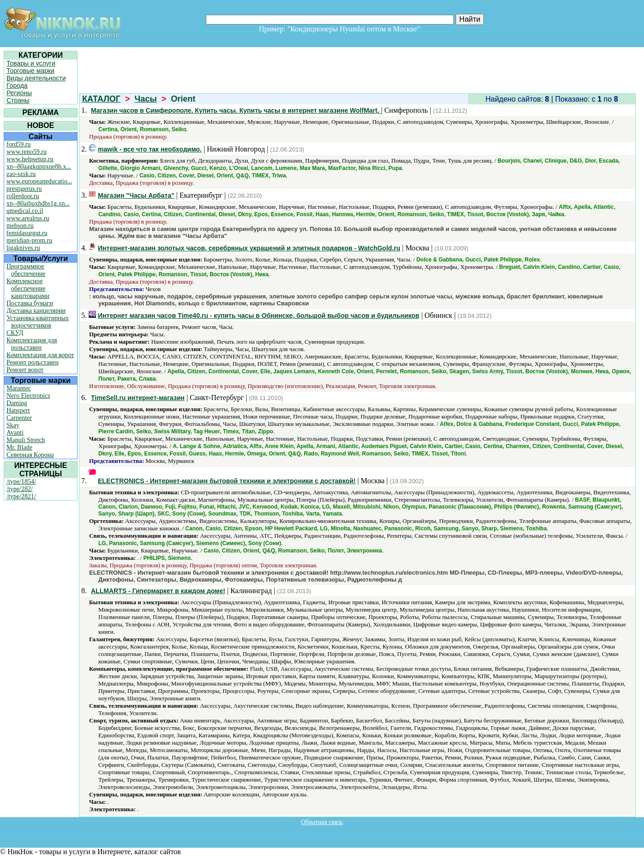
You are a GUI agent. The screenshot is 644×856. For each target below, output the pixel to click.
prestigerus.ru (24, 188)
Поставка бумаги (29, 303)
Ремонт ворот (24, 369)
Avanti (15, 432)
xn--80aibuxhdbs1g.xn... (38, 203)
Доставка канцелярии (36, 310)
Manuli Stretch (25, 440)
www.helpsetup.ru (30, 159)
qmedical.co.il (24, 210)
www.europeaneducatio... (39, 181)
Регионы (19, 93)
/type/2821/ (21, 496)
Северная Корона (30, 454)
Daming (16, 403)
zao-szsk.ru (21, 173)
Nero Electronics (28, 395)
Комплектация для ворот (40, 355)
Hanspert (18, 410)
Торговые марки (30, 70)
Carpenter (19, 417)
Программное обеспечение (26, 270)
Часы (146, 98)
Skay (12, 425)
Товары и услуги (30, 63)
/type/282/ (19, 489)
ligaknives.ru (23, 247)
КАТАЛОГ (101, 98)
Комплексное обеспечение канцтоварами (27, 288)
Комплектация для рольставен (31, 344)
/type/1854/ (21, 481)
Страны (18, 100)
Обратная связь (322, 822)
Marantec (18, 388)
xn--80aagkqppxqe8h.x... (38, 166)
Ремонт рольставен (32, 362)
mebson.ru (20, 225)
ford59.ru (18, 144)
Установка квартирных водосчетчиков (37, 322)
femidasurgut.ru (27, 233)
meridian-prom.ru (29, 240)
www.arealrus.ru (27, 218)
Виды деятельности (36, 78)
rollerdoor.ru (22, 196)
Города (17, 85)
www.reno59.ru (26, 151)
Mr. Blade (19, 447)
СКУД (14, 332)
